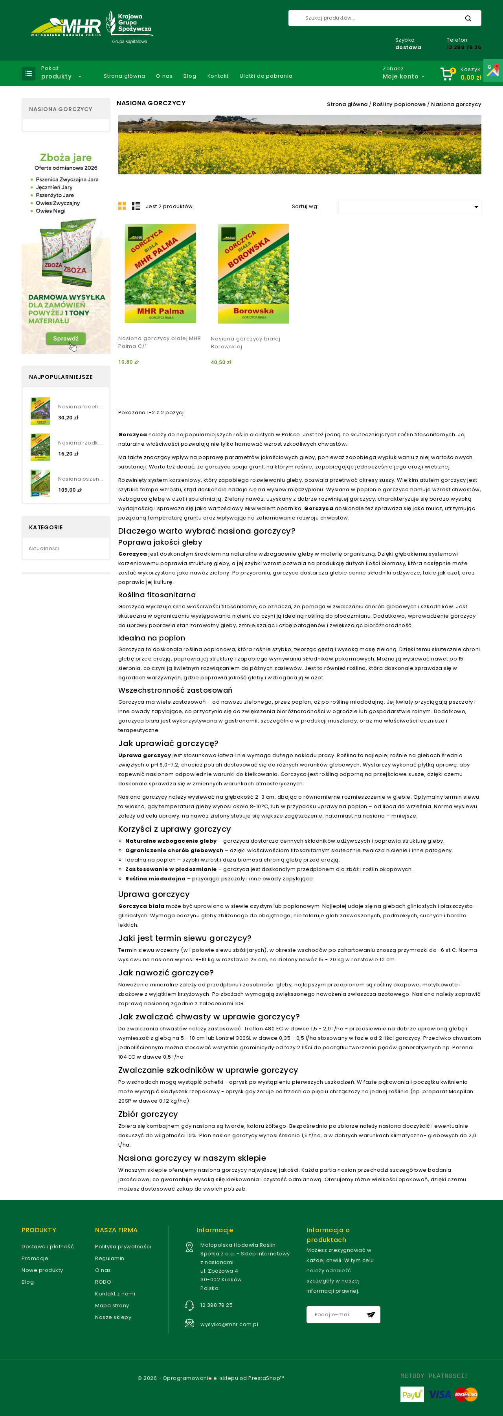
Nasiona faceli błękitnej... (80, 406)
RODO (103, 1282)
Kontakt (218, 76)
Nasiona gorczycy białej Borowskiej (246, 342)
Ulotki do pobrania (266, 76)
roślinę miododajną (357, 702)
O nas (164, 76)
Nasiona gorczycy (60, 109)
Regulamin (110, 1258)
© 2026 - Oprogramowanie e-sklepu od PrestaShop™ (211, 1378)
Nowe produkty (42, 1270)
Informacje (214, 1230)
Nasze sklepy (113, 1317)
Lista (136, 206)
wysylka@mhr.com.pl (229, 1324)
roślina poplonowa (209, 649)
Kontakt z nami (115, 1293)
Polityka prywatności (123, 1246)
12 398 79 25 (464, 47)
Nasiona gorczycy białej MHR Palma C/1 (159, 342)
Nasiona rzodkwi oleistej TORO (80, 442)
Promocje (35, 1258)
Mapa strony (112, 1305)
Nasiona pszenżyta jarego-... (80, 479)
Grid (122, 206)
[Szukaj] (385, 18)
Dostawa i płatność (48, 1246)
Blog (190, 76)
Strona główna (124, 76)
